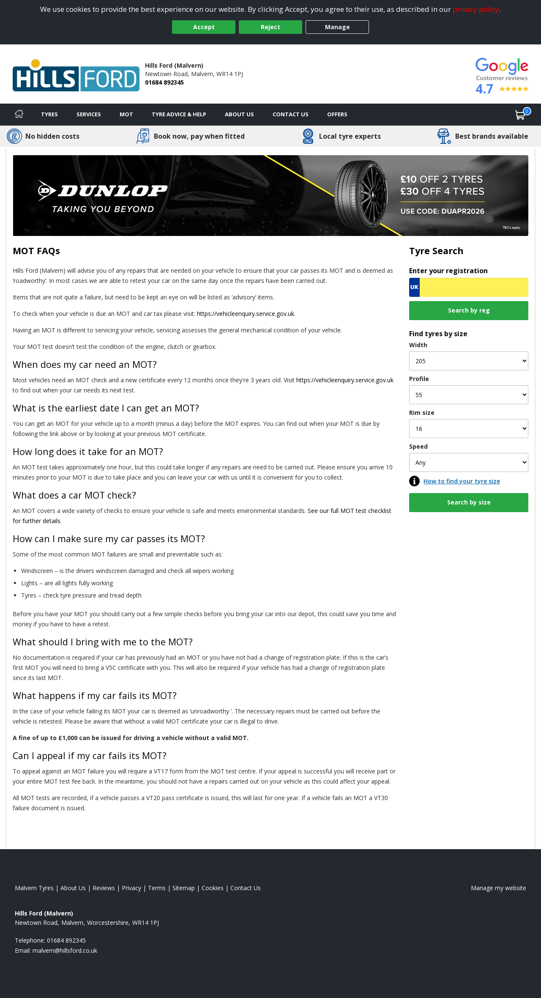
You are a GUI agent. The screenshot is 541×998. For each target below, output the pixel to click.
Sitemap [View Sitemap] (183, 888)
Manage (337, 27)
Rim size (421, 413)
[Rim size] (468, 428)
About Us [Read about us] (73, 888)
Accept (204, 27)
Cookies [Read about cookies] (213, 888)
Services (89, 114)
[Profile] (468, 394)
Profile (419, 379)
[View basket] (520, 115)
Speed (418, 446)
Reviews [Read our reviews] (104, 888)
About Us (239, 114)
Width (418, 345)
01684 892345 (164, 82)
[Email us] (65, 950)
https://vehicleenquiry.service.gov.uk (245, 314)
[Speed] (468, 462)
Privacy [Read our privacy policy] (131, 888)
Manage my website (498, 888)
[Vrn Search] (468, 287)
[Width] (468, 360)
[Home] (19, 115)
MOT (126, 114)
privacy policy (476, 9)
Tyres (49, 114)
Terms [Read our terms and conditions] (157, 888)
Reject (270, 27)
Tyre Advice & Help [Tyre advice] (179, 114)
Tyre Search (436, 250)
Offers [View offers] (337, 114)
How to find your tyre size (462, 481)
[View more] (270, 195)
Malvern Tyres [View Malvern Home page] (34, 888)
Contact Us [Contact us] (291, 114)
